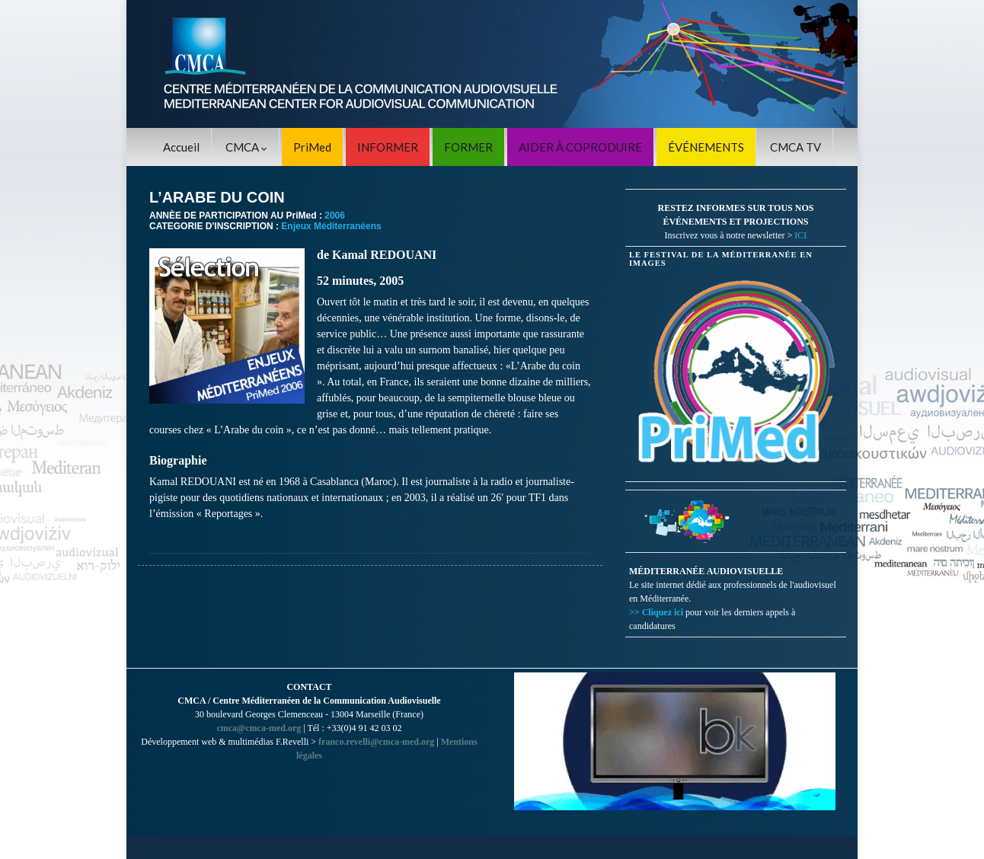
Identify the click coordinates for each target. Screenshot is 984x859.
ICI (800, 235)
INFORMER (387, 147)
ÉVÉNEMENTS (706, 147)
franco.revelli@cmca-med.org (376, 741)
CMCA (246, 147)
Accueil (181, 147)
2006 (334, 215)
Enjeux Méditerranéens (331, 226)
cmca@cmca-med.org (258, 728)
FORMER (468, 147)
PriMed (312, 147)
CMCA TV (795, 147)
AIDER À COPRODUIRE (580, 147)
